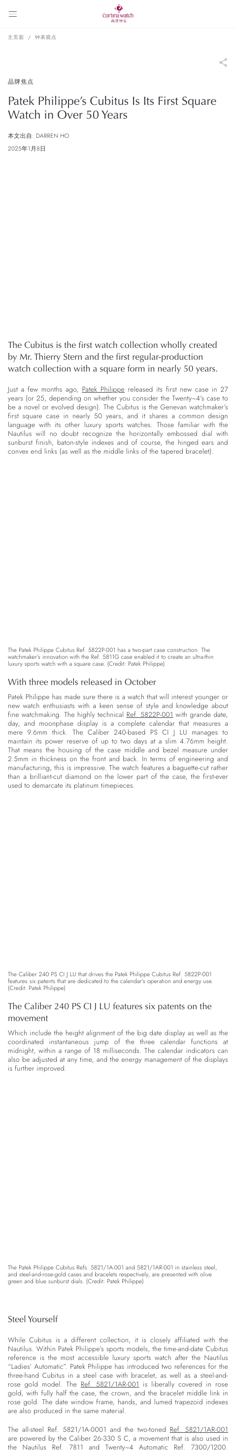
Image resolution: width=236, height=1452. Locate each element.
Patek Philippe (103, 390)
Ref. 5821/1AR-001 (110, 1385)
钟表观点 (46, 37)
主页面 (16, 37)
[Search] (223, 14)
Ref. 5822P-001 (150, 715)
